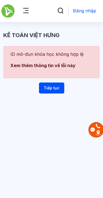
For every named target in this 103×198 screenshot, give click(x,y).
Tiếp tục (52, 88)
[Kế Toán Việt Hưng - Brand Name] (8, 11)
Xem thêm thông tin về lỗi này (43, 65)
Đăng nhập (84, 10)
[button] (60, 11)
